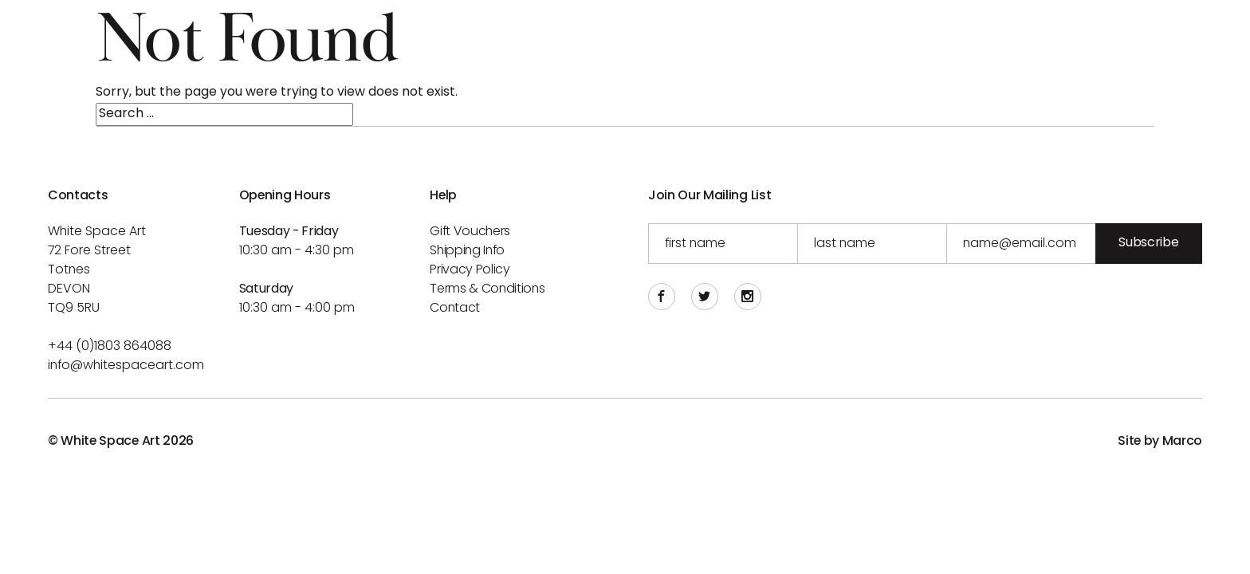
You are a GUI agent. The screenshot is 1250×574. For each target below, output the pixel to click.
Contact (455, 308)
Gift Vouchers (470, 232)
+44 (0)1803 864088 (109, 346)
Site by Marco (1160, 441)
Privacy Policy (470, 270)
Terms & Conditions (487, 289)
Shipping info (467, 251)
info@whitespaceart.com (126, 366)
